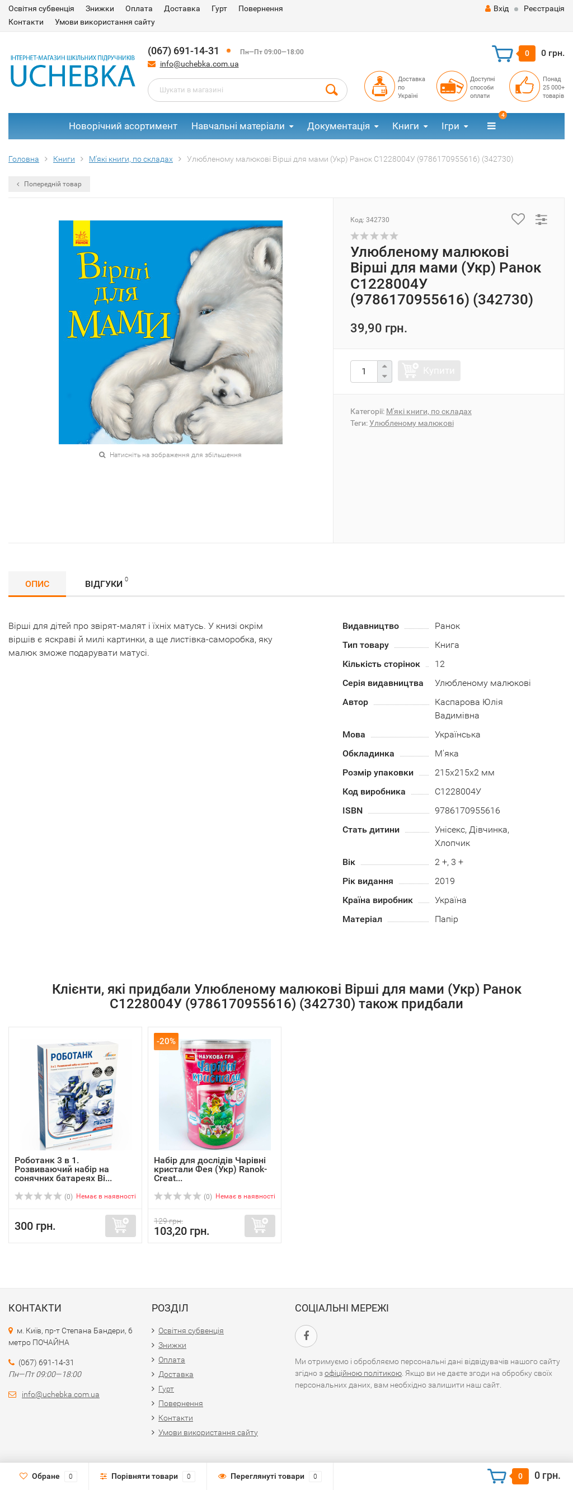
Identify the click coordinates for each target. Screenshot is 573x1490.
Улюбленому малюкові (411, 423)
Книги (405, 125)
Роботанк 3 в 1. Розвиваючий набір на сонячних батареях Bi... (63, 1169)
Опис (37, 584)
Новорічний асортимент (123, 125)
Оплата (139, 8)
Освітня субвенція (41, 8)
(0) (44, 1197)
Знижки (100, 8)
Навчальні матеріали (238, 125)
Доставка (182, 8)
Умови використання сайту (105, 21)
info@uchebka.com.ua (199, 63)
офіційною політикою (363, 1373)
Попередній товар (49, 184)
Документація (338, 125)
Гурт (219, 8)
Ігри (450, 125)
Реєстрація (544, 8)
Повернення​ (260, 8)
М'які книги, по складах (429, 411)
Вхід (497, 8)
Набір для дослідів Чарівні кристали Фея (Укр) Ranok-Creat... (210, 1169)
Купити (439, 370)
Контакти (26, 21)
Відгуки (106, 582)
